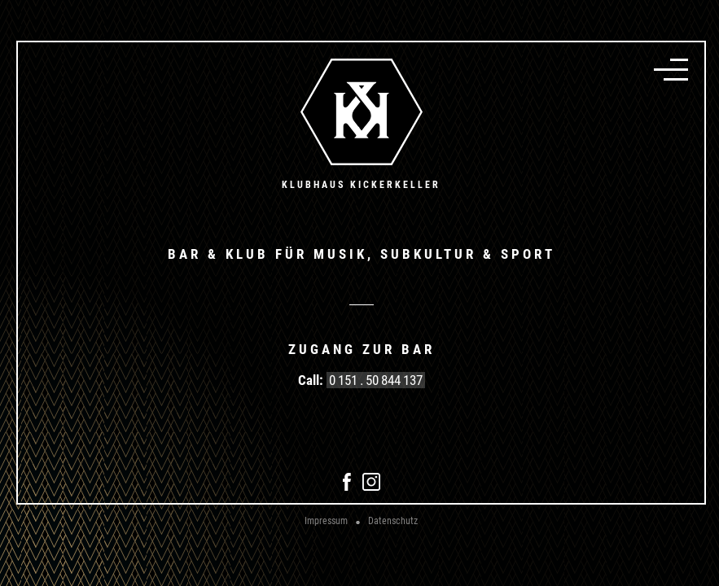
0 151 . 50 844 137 (376, 380)
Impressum (326, 521)
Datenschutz (393, 521)
